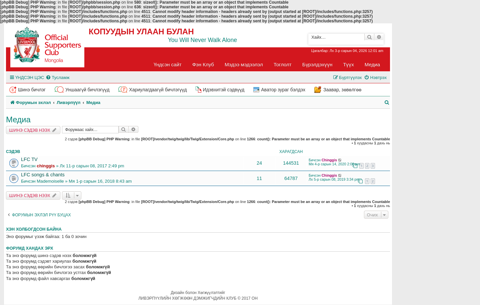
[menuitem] (57, 77)
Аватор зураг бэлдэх (283, 89)
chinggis (46, 165)
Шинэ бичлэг (32, 89)
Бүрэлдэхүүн (317, 64)
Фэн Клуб (203, 64)
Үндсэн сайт (168, 64)
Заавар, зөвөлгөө (342, 89)
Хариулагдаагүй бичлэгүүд (158, 89)
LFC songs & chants (43, 174)
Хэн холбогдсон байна (34, 229)
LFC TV (29, 159)
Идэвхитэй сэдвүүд (223, 89)
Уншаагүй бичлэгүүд (87, 89)
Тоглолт (283, 64)
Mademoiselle (50, 181)
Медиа (372, 64)
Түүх (348, 64)
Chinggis (329, 160)
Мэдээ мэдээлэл (244, 64)
